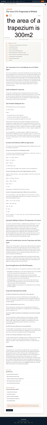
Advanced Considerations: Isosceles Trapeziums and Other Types (18, 54)
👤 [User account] (45, 1)
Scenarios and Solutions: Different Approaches (16, 50)
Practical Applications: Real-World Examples (15, 56)
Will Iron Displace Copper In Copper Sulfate (14, 380)
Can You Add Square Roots (11, 400)
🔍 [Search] (39, 1)
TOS (23, 1)
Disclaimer (17, 1)
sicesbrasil (3, 1)
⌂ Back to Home (9, 410)
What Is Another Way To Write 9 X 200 (13, 376)
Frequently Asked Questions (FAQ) (14, 58)
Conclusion (10, 60)
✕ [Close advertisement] (45, 4)
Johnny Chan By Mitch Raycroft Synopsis (13, 383)
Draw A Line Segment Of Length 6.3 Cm (13, 398)
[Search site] (36, 1)
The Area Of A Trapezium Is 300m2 (22, 405)
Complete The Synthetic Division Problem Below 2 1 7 (15, 378)
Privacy (21, 1)
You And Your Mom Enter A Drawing (12, 374)
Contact (14, 1)
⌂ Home (42, 1)
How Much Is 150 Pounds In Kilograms (13, 396)
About (11, 1)
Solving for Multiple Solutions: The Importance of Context (17, 52)
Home (8, 1)
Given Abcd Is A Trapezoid (11, 394)
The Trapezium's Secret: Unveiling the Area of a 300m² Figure (18, 45)
